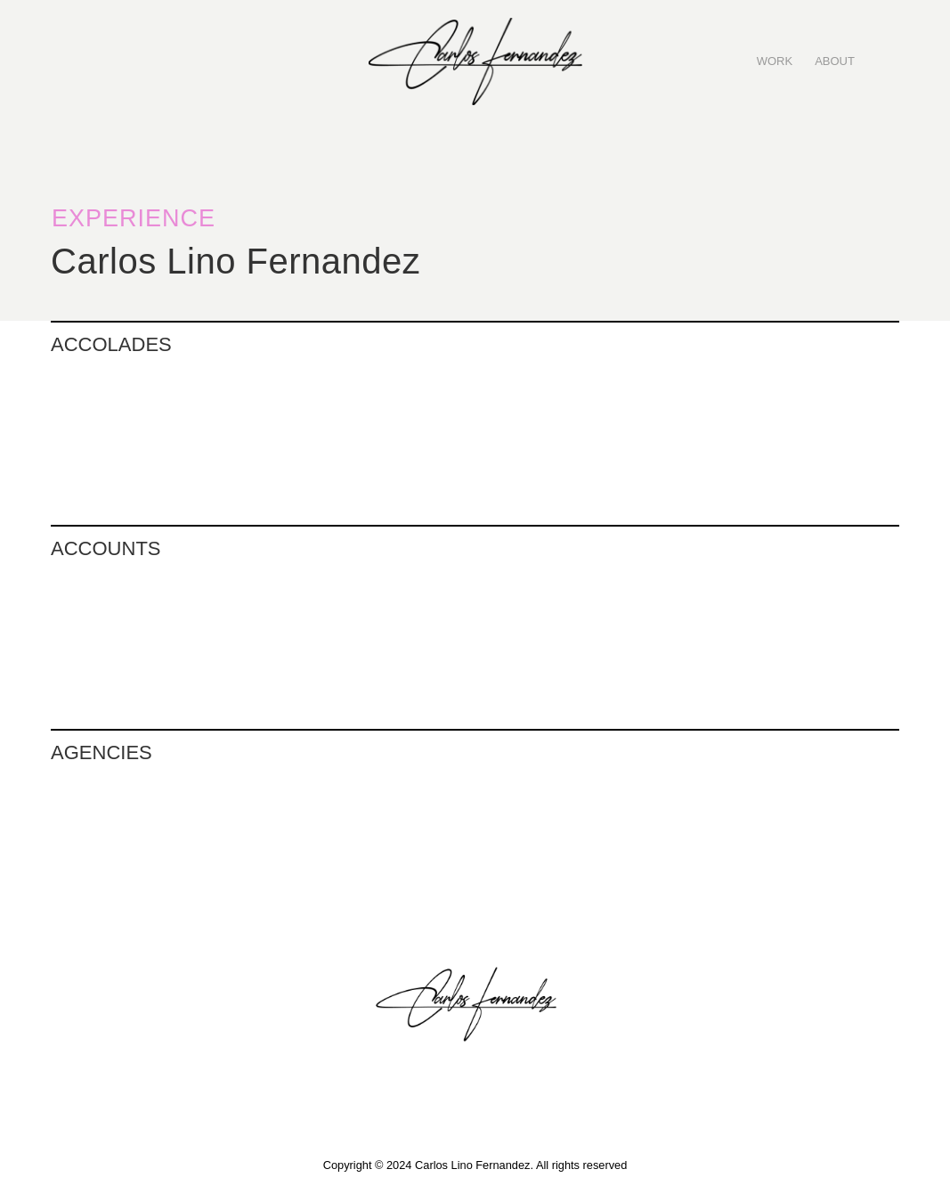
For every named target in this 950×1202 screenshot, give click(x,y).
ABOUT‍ (835, 61)
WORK (774, 61)
